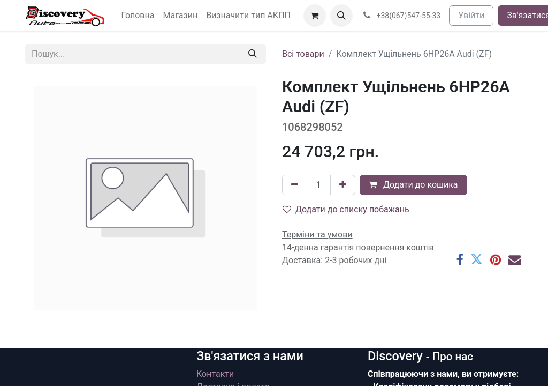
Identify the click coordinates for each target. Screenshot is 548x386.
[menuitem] (138, 15)
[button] (341, 15)
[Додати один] (342, 185)
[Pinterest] (495, 260)
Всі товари (303, 54)
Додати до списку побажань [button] (346, 209)
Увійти (471, 15)
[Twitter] (476, 260)
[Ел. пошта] (514, 260)
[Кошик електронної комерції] (314, 15)
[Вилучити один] (294, 185)
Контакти (215, 374)
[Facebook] (459, 260)
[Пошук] (252, 54)
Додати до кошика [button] (413, 185)
